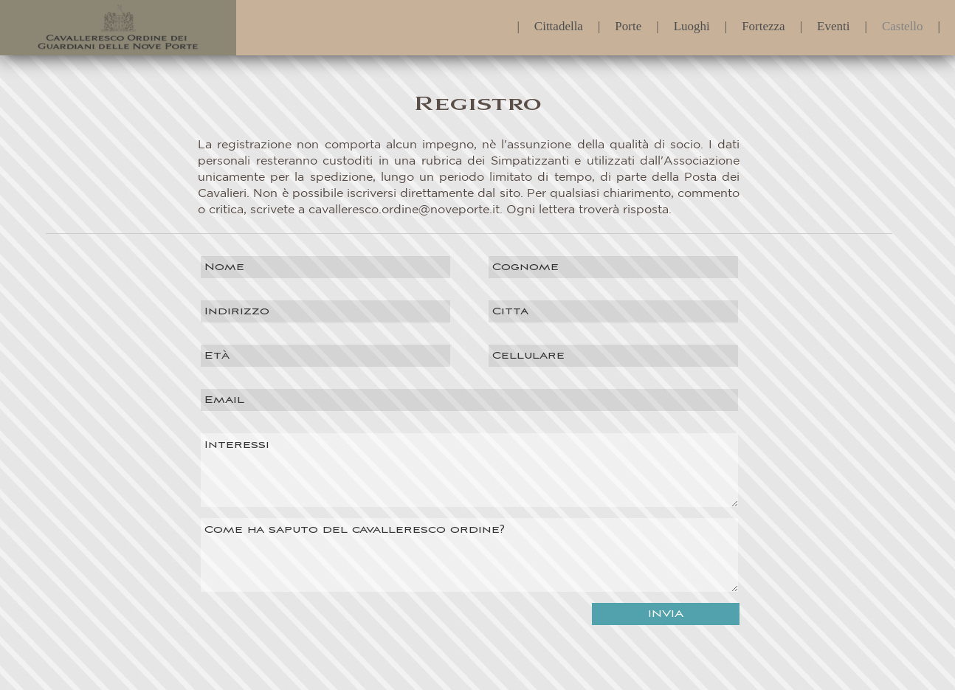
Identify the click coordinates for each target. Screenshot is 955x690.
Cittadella (558, 22)
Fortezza (763, 22)
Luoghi (692, 22)
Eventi (833, 22)
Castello (902, 22)
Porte (628, 22)
